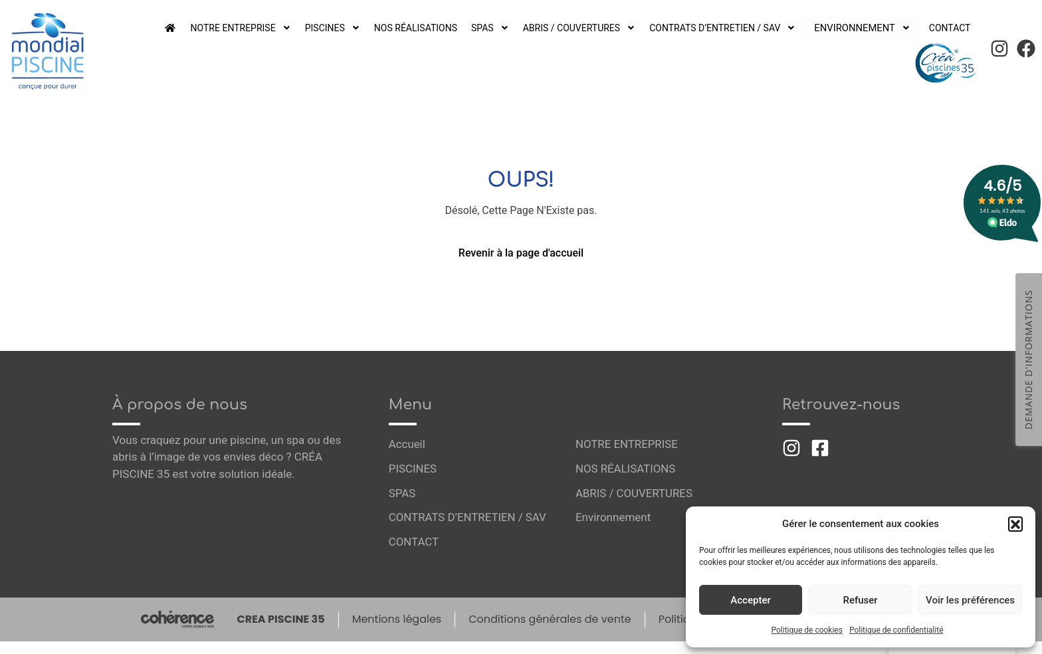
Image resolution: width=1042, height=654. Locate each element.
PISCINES (333, 28)
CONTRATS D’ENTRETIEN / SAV (731, 28)
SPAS (495, 28)
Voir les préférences (970, 600)
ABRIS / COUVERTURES (585, 28)
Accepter (750, 600)
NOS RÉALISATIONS (418, 28)
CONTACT (949, 28)
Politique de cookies (807, 630)
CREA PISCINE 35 (279, 619)
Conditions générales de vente (550, 619)
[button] (1015, 523)
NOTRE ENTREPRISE (239, 28)
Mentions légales (396, 619)
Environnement (866, 28)
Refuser (860, 600)
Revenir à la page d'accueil (521, 253)
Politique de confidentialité (896, 630)
